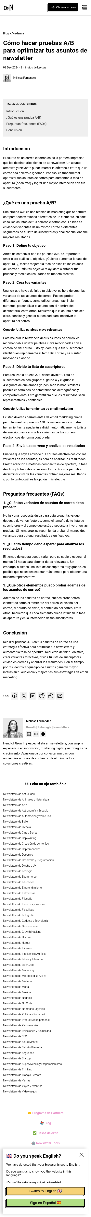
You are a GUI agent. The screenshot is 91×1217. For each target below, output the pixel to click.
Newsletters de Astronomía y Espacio (25, 810)
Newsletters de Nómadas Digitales (24, 1008)
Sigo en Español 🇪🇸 (45, 1203)
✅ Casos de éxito (45, 1133)
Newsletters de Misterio (17, 981)
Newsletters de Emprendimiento (22, 887)
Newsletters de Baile (15, 821)
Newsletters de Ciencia (17, 827)
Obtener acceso (63, 7)
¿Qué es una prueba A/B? (24, 117)
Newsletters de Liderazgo (18, 964)
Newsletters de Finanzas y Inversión (24, 904)
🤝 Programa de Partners (45, 1113)
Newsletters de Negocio (17, 997)
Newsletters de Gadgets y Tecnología (25, 920)
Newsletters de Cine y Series (20, 832)
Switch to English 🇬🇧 (45, 1191)
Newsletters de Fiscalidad (18, 909)
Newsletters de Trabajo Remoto (22, 1075)
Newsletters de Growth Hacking (22, 931)
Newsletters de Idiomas (17, 948)
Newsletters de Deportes (18, 854)
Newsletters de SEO (15, 1036)
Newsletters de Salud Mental (20, 1041)
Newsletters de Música (17, 992)
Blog (6, 33)
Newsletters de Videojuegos (20, 1091)
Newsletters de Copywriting (19, 838)
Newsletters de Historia (17, 937)
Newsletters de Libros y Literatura (23, 959)
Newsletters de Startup (17, 1058)
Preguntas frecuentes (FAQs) (26, 124)
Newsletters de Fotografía (18, 915)
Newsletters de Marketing (18, 970)
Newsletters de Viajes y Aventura (23, 1086)
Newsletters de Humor (16, 942)
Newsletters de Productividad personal (26, 1019)
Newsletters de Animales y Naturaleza (26, 799)
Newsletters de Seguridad (18, 1052)
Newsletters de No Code (17, 1003)
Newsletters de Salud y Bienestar (23, 1047)
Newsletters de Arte (15, 805)
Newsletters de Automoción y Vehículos (27, 816)
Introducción (15, 111)
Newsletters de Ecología (17, 871)
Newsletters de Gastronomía (20, 926)
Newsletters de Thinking (17, 1069)
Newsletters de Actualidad (19, 794)
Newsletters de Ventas (16, 1080)
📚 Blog (45, 1123)
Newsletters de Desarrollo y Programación (28, 860)
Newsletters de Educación (18, 882)
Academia (17, 33)
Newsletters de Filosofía (17, 898)
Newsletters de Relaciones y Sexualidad (27, 1030)
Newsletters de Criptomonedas (22, 849)
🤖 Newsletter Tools (45, 1143)
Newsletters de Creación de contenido (26, 843)
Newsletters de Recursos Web (21, 1025)
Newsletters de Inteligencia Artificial (24, 953)
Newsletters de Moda (16, 986)
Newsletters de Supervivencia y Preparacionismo (32, 1064)
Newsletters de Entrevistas (19, 893)
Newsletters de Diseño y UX (19, 865)
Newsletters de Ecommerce (19, 876)
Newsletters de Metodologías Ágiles (24, 975)
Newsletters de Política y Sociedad (24, 1014)
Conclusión (14, 130)
